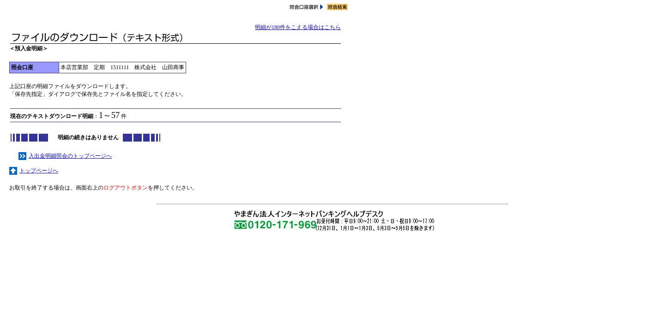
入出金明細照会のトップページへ (65, 156)
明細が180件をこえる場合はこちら (298, 27)
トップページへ (33, 170)
